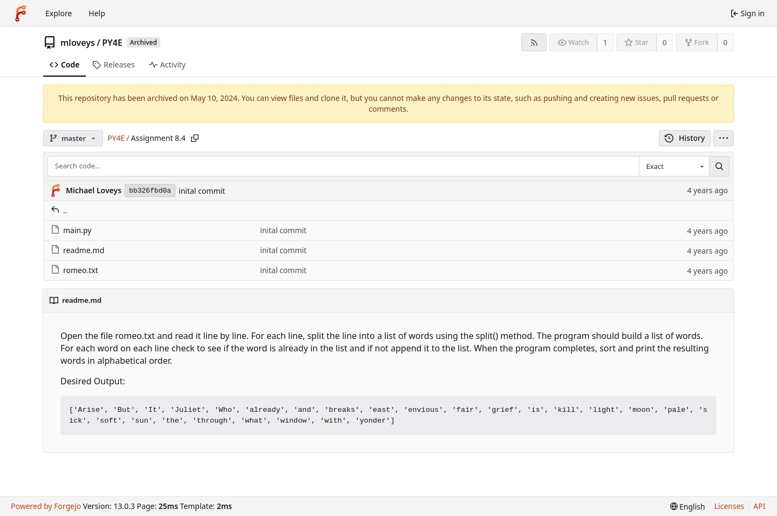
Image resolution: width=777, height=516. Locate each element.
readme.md (77, 250)
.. (59, 210)
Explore (58, 13)
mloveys (77, 42)
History (685, 138)
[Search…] (719, 166)
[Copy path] (194, 138)
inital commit (202, 191)
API (759, 506)
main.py (71, 230)
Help (96, 13)
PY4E (112, 42)
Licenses (729, 506)
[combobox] (674, 166)
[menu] (723, 138)
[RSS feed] (534, 42)
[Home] (20, 13)
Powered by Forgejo (46, 506)
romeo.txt (74, 270)
